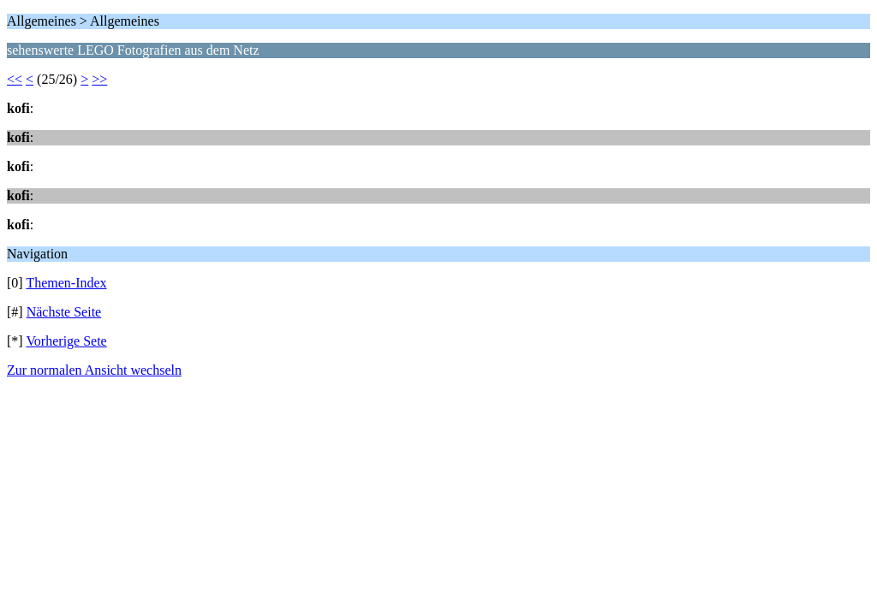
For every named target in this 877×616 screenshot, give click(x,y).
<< (14, 79)
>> (99, 79)
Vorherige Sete (66, 341)
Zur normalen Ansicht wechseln (94, 370)
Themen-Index (66, 282)
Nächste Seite (64, 312)
